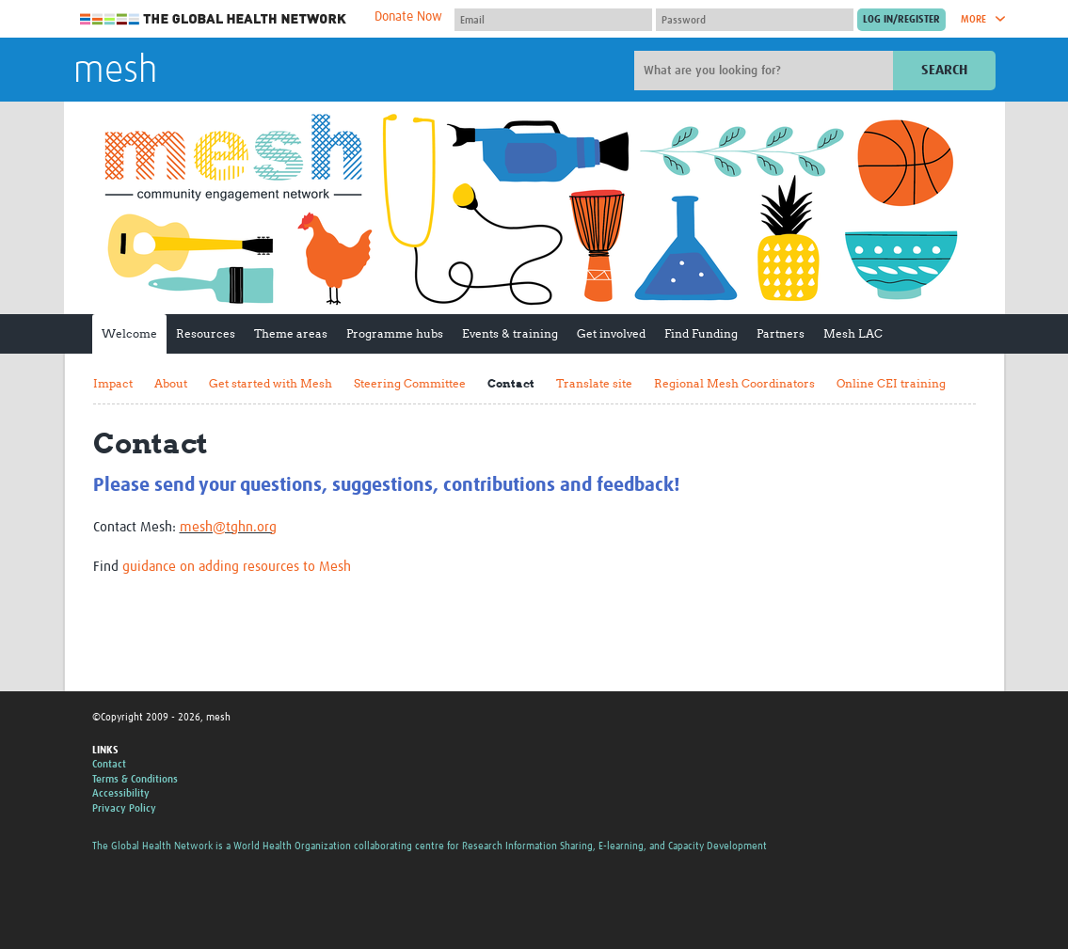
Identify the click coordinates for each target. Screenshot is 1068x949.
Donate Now (408, 17)
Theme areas (290, 333)
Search (944, 70)
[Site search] (766, 70)
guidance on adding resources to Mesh (236, 567)
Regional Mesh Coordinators (734, 383)
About (170, 383)
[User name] (553, 19)
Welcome (129, 333)
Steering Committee (410, 383)
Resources (205, 333)
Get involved (611, 333)
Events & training (510, 333)
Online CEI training (891, 383)
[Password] (754, 19)
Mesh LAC (853, 333)
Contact (510, 383)
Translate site (594, 383)
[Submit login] (901, 19)
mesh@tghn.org (228, 527)
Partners (781, 333)
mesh (115, 71)
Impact (113, 383)
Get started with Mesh (270, 383)
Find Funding (701, 333)
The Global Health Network (213, 19)
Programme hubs (394, 333)
